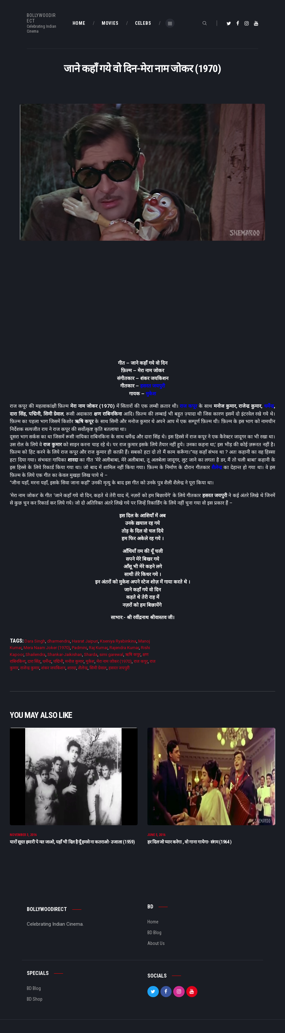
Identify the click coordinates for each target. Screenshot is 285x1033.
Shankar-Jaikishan (64, 654)
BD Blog (154, 932)
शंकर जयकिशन (53, 667)
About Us (156, 943)
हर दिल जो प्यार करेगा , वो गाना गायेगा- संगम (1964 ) (189, 842)
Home (153, 922)
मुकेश (151, 394)
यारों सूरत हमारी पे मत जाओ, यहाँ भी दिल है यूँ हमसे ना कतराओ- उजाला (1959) (72, 842)
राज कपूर (188, 406)
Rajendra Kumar (124, 647)
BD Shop (34, 999)
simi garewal (111, 654)
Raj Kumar (98, 647)
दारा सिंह (34, 661)
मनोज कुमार (74, 661)
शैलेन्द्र (216, 467)
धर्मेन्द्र (269, 406)
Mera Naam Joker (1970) (47, 647)
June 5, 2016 (156, 835)
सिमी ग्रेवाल (98, 667)
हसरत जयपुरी (152, 386)
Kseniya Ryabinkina (118, 641)
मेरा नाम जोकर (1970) (114, 661)
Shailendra (35, 654)
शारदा (71, 667)
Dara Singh (35, 641)
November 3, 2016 (23, 835)
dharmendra (58, 641)
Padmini (79, 647)
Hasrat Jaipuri (85, 641)
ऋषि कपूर (133, 654)
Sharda (90, 654)
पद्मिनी (58, 661)
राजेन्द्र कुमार (29, 667)
